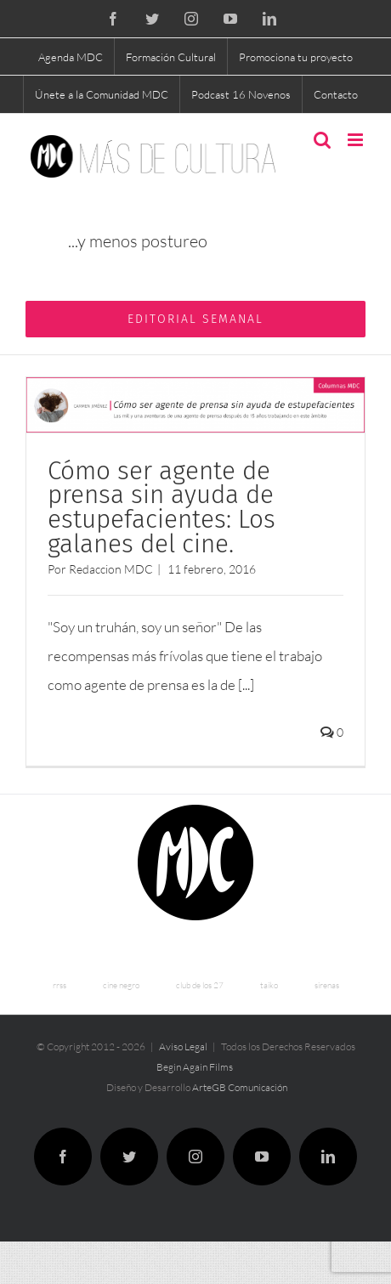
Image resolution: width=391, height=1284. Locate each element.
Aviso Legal (183, 1046)
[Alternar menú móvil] (357, 140)
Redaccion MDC (111, 569)
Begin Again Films (194, 1067)
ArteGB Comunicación (239, 1087)
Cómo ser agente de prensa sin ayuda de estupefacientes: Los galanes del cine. (161, 507)
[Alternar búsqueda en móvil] (322, 140)
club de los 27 (200, 985)
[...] (246, 684)
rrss (59, 985)
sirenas (326, 985)
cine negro (121, 985)
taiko (269, 985)
